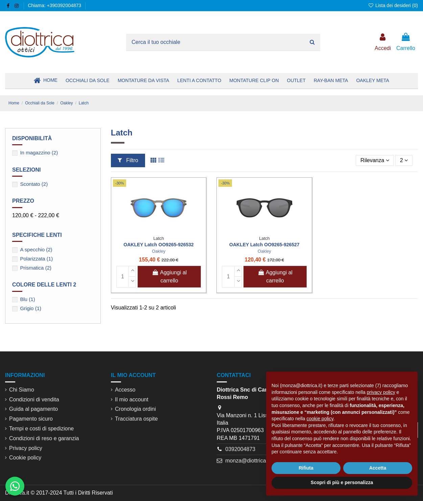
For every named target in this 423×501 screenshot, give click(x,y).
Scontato (34, 184)
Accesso (125, 390)
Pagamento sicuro (31, 419)
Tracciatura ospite (136, 419)
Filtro (128, 160)
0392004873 (240, 449)
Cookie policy (25, 457)
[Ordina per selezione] (375, 160)
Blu (27, 299)
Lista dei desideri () (393, 5)
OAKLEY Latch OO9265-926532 (158, 244)
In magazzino (39, 152)
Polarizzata (36, 258)
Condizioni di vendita (34, 399)
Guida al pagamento (33, 409)
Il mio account (131, 399)
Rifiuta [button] (306, 468)
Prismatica (35, 268)
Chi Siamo (21, 390)
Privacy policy (25, 448)
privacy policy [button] (381, 392)
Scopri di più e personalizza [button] (342, 482)
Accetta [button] (377, 468)
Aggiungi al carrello (169, 276)
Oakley (158, 251)
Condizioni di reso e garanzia (44, 438)
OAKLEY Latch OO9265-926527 (264, 244)
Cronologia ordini (135, 409)
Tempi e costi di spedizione (41, 428)
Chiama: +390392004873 (54, 5)
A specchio (36, 249)
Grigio (30, 308)
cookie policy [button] (320, 418)
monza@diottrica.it (247, 461)
